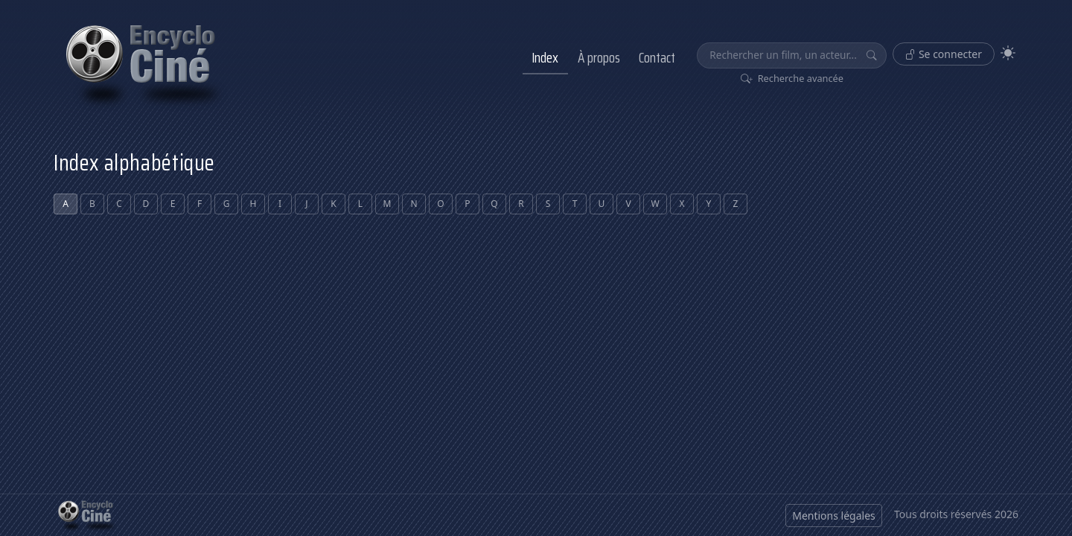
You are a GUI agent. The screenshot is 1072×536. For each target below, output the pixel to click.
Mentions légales (833, 515)
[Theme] (1008, 53)
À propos (599, 57)
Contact (657, 57)
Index (545, 57)
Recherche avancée (792, 78)
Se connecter (943, 54)
